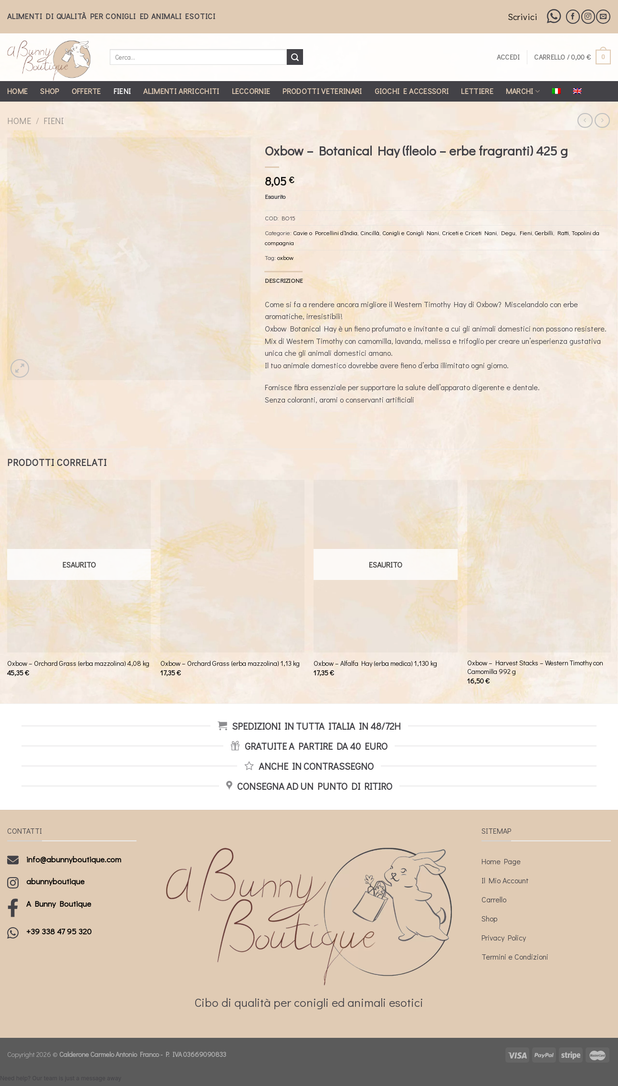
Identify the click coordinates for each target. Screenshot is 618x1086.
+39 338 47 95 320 (59, 931)
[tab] (284, 280)
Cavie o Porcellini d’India (325, 233)
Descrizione (284, 280)
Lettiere (477, 91)
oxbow (285, 257)
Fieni (122, 91)
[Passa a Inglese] (577, 91)
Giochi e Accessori (412, 91)
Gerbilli (544, 233)
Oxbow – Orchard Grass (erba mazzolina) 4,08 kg (78, 663)
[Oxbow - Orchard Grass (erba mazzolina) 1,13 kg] (232, 566)
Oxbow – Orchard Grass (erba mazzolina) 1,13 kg (230, 663)
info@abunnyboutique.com (73, 859)
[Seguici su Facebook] (573, 16)
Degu (508, 233)
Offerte (86, 91)
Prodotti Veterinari (322, 91)
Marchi (523, 91)
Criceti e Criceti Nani (469, 233)
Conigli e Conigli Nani (410, 233)
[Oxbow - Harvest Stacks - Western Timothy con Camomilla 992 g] (539, 566)
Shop (49, 91)
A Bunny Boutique (58, 903)
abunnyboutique (55, 881)
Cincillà (369, 233)
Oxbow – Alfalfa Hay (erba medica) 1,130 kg (375, 663)
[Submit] (295, 57)
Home (17, 91)
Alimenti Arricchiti (181, 91)
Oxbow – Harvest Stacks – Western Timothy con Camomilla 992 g (535, 667)
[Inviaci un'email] (603, 16)
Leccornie (251, 91)
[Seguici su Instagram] (588, 16)
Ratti (563, 233)
